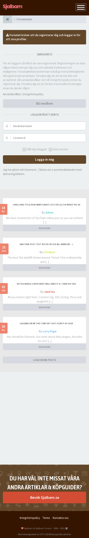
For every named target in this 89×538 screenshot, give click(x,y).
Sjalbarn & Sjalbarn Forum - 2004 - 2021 (44, 528)
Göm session (58, 149)
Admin (50, 212)
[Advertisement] (44, 418)
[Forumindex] (7, 19)
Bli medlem (44, 103)
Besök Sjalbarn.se (44, 497)
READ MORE (44, 228)
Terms (46, 518)
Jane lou (49, 292)
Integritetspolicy (33, 94)
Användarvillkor (12, 94)
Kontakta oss (61, 518)
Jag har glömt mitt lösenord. (20, 169)
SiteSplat (49, 252)
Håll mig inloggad (34, 149)
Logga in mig (44, 159)
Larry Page (49, 331)
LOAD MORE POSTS (44, 360)
